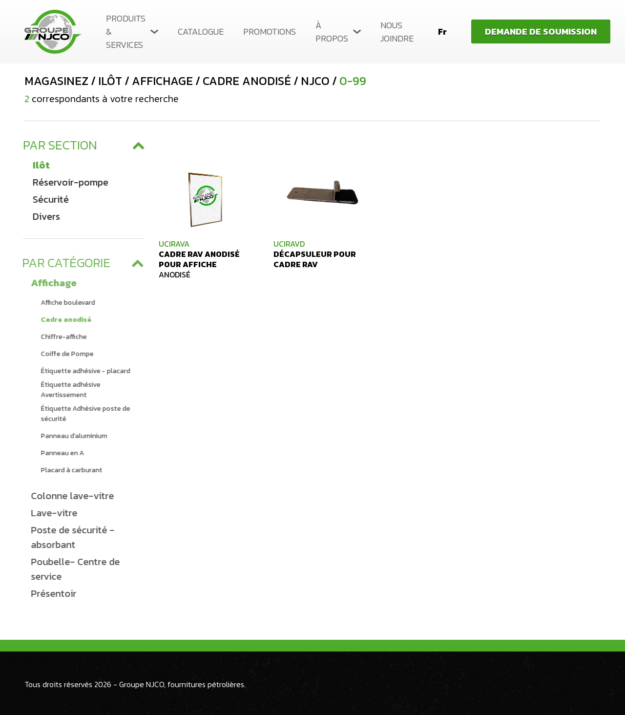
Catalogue (201, 31)
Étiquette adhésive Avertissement (68, 389)
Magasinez (56, 81)
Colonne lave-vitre (69, 495)
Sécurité (49, 199)
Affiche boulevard (65, 302)
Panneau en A (60, 453)
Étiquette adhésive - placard (82, 371)
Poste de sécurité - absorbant (70, 537)
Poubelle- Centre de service (72, 569)
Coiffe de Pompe (64, 354)
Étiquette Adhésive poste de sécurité (82, 413)
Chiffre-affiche (61, 337)
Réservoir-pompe (68, 182)
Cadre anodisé (63, 320)
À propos (331, 32)
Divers (44, 216)
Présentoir (51, 593)
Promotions (269, 31)
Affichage (51, 282)
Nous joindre (397, 32)
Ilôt (39, 165)
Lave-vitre (51, 512)
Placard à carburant (69, 470)
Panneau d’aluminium (71, 436)
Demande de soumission (541, 31)
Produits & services (126, 31)
